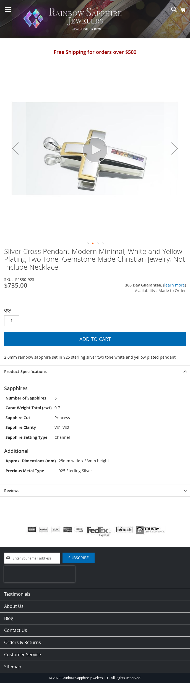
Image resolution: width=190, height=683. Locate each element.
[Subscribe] (79, 558)
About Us (14, 606)
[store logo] (74, 19)
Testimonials (17, 594)
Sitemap (12, 667)
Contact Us (15, 630)
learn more (174, 285)
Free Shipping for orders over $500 (95, 52)
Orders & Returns (22, 642)
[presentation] (39, 574)
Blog (8, 618)
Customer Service (22, 655)
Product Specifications (25, 371)
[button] (15, 148)
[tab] (95, 371)
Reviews (11, 490)
